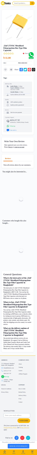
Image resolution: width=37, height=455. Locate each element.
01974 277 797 (7, 371)
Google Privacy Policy (10, 427)
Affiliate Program (23, 374)
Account (23, 452)
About (20, 364)
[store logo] (6, 3)
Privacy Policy (4, 392)
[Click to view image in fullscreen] (17, 26)
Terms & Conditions (6, 389)
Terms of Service (24, 427)
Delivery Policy (22, 395)
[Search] (32, 3)
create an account (19, 147)
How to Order (22, 389)
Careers (20, 370)
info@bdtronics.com (9, 368)
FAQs (20, 398)
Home (4, 452)
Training (21, 367)
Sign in (10, 147)
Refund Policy (22, 392)
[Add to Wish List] (5, 70)
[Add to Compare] (11, 70)
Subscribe (23, 420)
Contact (20, 402)
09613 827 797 (7, 373)
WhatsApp (6, 376)
